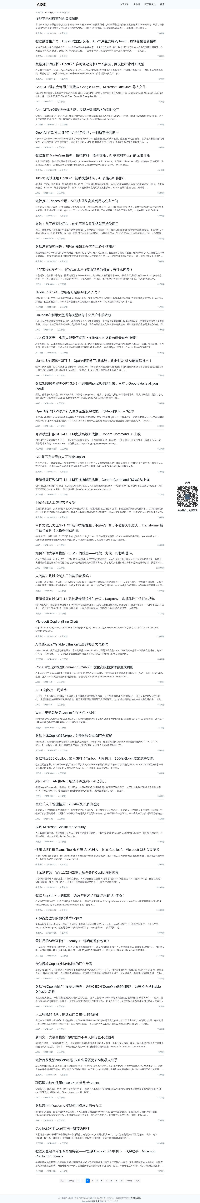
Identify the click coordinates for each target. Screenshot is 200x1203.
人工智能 (124, 4)
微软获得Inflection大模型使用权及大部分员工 (68, 1105)
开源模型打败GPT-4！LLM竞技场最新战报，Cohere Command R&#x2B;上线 (92, 480)
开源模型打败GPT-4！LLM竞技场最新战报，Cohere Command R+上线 (88, 434)
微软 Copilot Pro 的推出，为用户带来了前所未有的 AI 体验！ (80, 895)
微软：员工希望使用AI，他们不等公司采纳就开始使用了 (77, 224)
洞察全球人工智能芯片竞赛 (55, 502)
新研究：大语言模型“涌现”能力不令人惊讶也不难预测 (74, 1037)
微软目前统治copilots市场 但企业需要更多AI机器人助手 (76, 1060)
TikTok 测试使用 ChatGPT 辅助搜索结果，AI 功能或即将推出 (80, 178)
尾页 (138, 1180)
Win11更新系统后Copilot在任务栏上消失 (65, 713)
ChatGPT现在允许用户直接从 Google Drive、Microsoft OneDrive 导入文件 (90, 87)
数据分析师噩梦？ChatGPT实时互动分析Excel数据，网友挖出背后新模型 (89, 64)
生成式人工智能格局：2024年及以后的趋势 (67, 804)
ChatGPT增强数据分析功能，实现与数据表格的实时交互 (77, 110)
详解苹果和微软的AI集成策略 (57, 18)
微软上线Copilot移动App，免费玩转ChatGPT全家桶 (73, 735)
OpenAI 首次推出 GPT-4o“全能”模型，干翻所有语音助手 (77, 132)
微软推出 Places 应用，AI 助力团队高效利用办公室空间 (76, 201)
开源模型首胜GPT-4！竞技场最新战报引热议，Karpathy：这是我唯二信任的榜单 (95, 599)
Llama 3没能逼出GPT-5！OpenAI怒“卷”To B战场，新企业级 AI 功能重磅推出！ (93, 360)
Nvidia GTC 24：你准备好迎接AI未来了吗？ (67, 292)
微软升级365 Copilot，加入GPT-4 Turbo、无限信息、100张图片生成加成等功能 (94, 758)
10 (121, 1180)
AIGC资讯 (49, 12)
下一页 (129, 1180)
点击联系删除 (136, 1198)
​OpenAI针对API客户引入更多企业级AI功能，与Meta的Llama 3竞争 (84, 411)
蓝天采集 (95, 1201)
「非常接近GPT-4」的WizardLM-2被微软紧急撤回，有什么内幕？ (84, 269)
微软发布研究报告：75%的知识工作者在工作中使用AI (75, 246)
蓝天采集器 (150, 4)
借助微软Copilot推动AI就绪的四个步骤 (63, 964)
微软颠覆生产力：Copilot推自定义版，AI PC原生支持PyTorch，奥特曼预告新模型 (96, 41)
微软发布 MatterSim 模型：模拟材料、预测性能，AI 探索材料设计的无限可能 (92, 155)
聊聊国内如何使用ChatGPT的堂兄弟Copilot (67, 1083)
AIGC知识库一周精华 (51, 690)
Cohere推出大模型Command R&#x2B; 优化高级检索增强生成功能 (84, 667)
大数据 (136, 4)
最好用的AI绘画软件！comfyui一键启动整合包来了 (72, 941)
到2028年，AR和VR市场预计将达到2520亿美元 (70, 781)
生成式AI (39, 33)
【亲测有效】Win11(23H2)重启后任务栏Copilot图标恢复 (77, 872)
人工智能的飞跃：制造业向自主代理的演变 (67, 1014)
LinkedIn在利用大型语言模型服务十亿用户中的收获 (73, 315)
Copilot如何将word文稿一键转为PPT (62, 1128)
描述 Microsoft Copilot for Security (60, 827)
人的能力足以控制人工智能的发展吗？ (63, 576)
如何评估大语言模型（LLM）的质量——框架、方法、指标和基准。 (85, 553)
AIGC (37, 102)
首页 (62, 1180)
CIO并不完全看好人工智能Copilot (60, 457)
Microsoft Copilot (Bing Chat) (56, 621)
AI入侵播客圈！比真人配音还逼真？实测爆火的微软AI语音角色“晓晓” (86, 338)
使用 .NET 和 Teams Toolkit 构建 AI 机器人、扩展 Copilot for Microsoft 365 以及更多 (97, 850)
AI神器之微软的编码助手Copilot (58, 918)
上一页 (71, 1180)
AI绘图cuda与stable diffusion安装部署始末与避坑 (71, 644)
